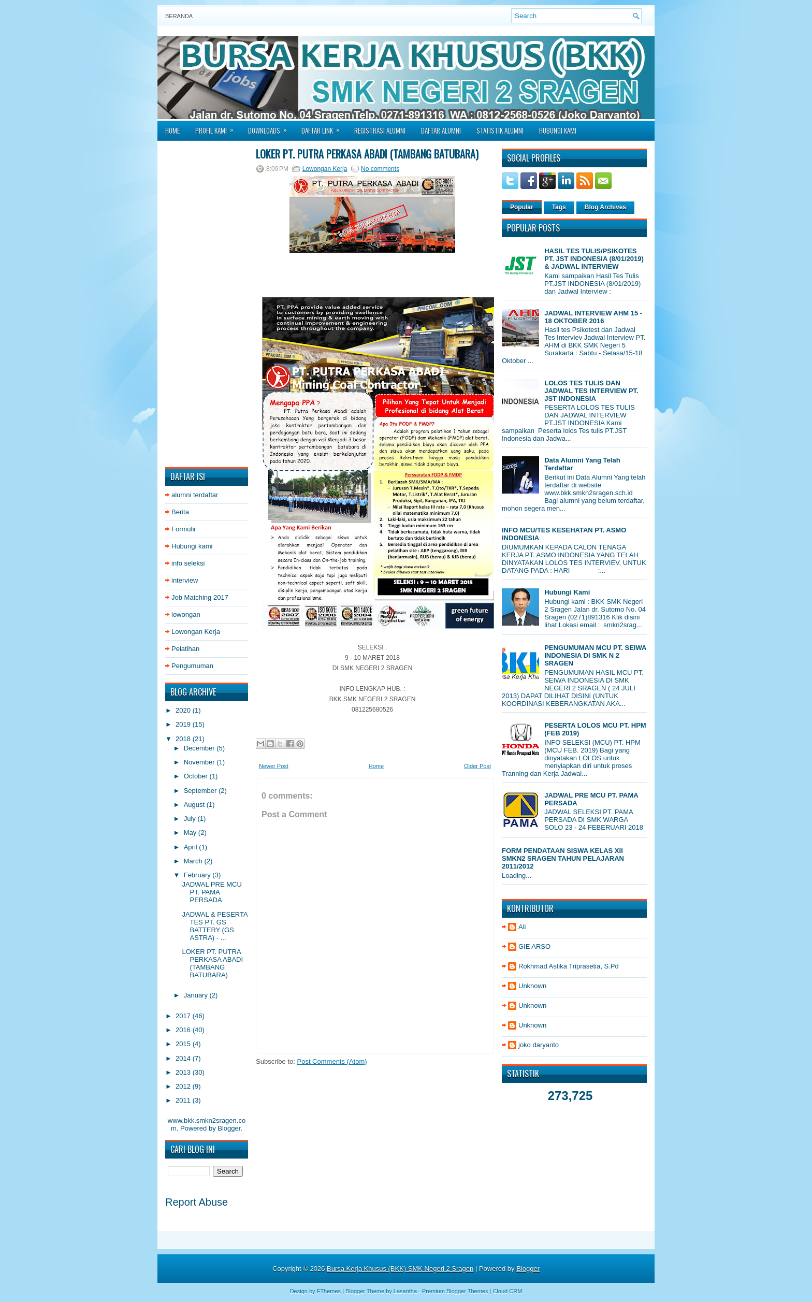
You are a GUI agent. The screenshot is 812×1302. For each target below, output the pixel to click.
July (191, 818)
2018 (184, 739)
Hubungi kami (192, 546)
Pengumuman (192, 666)
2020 (184, 710)
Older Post (477, 766)
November (200, 762)
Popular (521, 207)
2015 (184, 1044)
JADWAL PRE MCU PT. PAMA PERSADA (211, 892)
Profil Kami (217, 127)
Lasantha (405, 1291)
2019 (184, 724)
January (197, 995)
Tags (559, 207)
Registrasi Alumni (379, 130)
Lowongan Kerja (195, 631)
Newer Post (273, 766)
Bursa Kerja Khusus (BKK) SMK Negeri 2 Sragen (400, 1268)
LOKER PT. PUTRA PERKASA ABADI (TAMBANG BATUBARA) (212, 963)
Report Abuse (196, 1202)
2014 (184, 1058)
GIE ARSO (534, 946)
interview (184, 580)
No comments (380, 168)
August (195, 804)
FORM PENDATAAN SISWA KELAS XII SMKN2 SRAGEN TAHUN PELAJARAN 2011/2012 (563, 858)
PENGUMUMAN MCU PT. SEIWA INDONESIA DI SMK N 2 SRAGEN (595, 655)
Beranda (179, 16)
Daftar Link (323, 127)
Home (172, 130)
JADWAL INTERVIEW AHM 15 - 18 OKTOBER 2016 (593, 317)
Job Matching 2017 (199, 597)
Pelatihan (185, 649)
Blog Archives (605, 207)
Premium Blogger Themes (455, 1291)
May (191, 832)
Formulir (183, 529)
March (194, 861)
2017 (184, 1016)
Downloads (271, 127)
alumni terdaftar (194, 495)
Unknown (532, 986)
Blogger (229, 1128)
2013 (184, 1072)
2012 (184, 1086)
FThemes (329, 1291)
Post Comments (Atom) (332, 1061)
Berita (180, 512)
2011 (184, 1100)
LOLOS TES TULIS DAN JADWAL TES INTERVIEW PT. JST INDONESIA (591, 390)
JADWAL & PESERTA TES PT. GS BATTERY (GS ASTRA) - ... (214, 926)
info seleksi (188, 563)
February (198, 875)
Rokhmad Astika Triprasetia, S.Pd (568, 966)
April (191, 847)
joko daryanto (538, 1045)
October (197, 776)
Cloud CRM (507, 1291)
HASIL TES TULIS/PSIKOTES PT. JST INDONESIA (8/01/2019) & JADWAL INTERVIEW (594, 258)
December (200, 748)
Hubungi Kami (557, 130)
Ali (522, 927)
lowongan (185, 614)
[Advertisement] (206, 304)
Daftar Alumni (441, 130)
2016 (184, 1030)
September (201, 790)
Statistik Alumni (500, 130)
